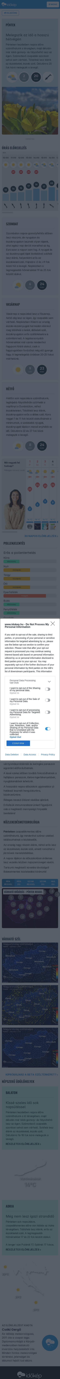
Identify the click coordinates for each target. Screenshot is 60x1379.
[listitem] (30, 681)
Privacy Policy (48, 754)
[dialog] (30, 689)
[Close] (54, 625)
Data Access (30, 754)
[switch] (47, 689)
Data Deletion (12, 754)
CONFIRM (18, 743)
